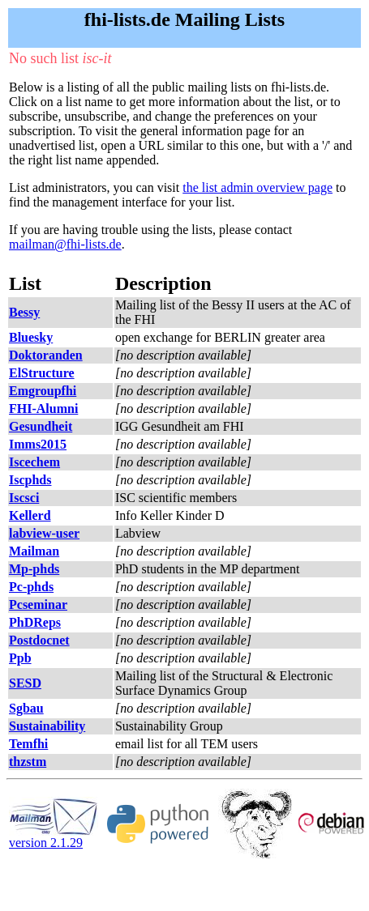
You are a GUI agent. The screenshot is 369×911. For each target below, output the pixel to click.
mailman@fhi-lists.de (65, 244)
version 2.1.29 (53, 836)
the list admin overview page (257, 187)
